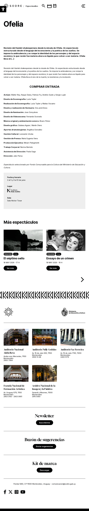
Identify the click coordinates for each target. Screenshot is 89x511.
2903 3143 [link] (8, 396)
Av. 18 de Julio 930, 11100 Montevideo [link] (42, 354)
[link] (13, 6)
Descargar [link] (44, 470)
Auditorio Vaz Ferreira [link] (72, 349)
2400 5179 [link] (65, 357)
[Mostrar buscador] (43, 6)
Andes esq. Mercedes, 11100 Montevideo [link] (15, 357)
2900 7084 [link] (8, 360)
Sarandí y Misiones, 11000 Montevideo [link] (42, 393)
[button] (3, 9)
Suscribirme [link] (44, 423)
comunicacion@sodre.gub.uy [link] (64, 484)
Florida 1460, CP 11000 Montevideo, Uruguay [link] (31, 484)
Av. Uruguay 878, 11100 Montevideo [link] (13, 393)
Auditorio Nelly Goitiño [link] (44, 349)
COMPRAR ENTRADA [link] (44, 86)
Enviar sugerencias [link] (44, 446)
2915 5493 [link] (36, 396)
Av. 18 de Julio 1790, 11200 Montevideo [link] (71, 354)
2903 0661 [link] (18, 396)
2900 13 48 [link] (36, 357)
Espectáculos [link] (32, 6)
